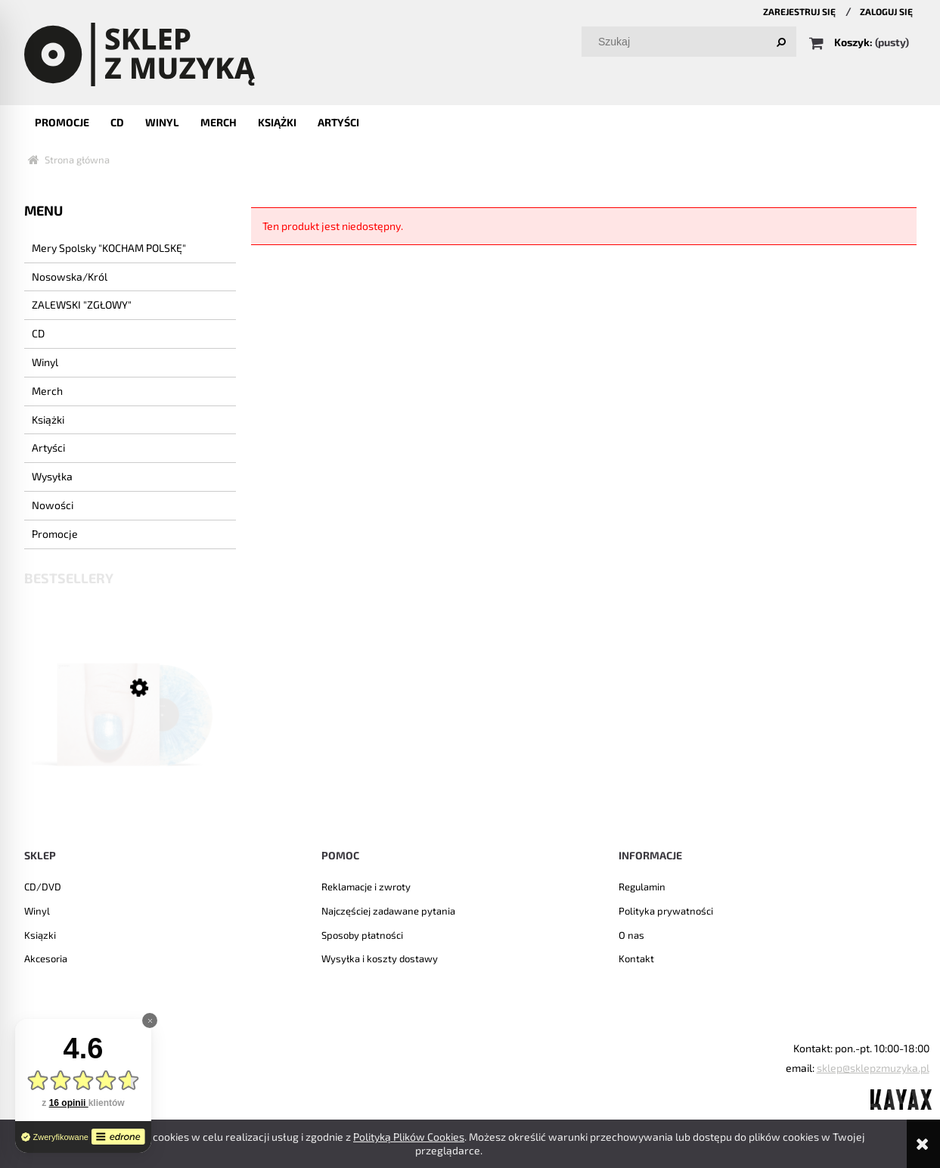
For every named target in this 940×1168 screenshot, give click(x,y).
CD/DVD (42, 887)
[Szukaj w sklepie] (691, 41)
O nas (631, 935)
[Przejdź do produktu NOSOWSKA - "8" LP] (130, 736)
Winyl (45, 362)
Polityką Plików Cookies (408, 1136)
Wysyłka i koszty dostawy (379, 958)
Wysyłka (52, 476)
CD (38, 333)
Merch (47, 390)
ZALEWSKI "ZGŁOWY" (82, 304)
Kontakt (636, 958)
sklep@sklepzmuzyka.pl (873, 1067)
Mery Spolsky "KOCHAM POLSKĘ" (109, 247)
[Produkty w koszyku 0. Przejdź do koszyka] (860, 42)
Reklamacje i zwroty (366, 887)
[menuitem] (62, 122)
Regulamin (642, 887)
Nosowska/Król (69, 276)
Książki (48, 419)
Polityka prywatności (666, 911)
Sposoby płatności (362, 935)
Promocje (55, 533)
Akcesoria (45, 958)
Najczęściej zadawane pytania (388, 911)
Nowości (52, 505)
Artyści (48, 447)
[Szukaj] (781, 41)
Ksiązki (40, 935)
